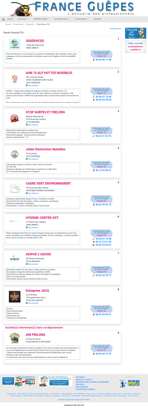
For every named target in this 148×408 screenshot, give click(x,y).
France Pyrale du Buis (110, 395)
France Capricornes (23, 393)
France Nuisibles (28, 395)
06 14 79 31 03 (103, 241)
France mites (136, 393)
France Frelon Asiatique (104, 393)
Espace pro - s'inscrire (84, 379)
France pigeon (56, 395)
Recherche (30, 24)
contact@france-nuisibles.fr (85, 389)
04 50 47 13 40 (103, 96)
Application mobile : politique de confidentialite (92, 382)
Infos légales (80, 377)
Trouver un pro (18, 24)
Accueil (10, 19)
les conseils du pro (61, 19)
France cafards (11, 393)
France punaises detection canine (92, 395)
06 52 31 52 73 (103, 136)
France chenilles (54, 393)
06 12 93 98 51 (103, 170)
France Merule (127, 393)
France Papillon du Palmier (42, 395)
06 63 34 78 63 (103, 99)
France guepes (116, 393)
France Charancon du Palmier (39, 393)
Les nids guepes (81, 19)
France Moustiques (16, 395)
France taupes (122, 395)
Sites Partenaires (82, 387)
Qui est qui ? (23, 19)
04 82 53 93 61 (103, 244)
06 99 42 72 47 (103, 353)
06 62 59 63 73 (103, 204)
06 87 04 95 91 (103, 314)
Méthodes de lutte (41, 19)
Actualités (97, 19)
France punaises (76, 395)
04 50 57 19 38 (103, 238)
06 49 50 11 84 (103, 59)
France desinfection (79, 393)
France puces (66, 395)
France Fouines (91, 393)
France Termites (133, 395)
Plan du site (80, 384)
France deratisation (66, 393)
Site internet (33, 85)
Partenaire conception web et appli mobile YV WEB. (74, 399)
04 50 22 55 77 (103, 275)
